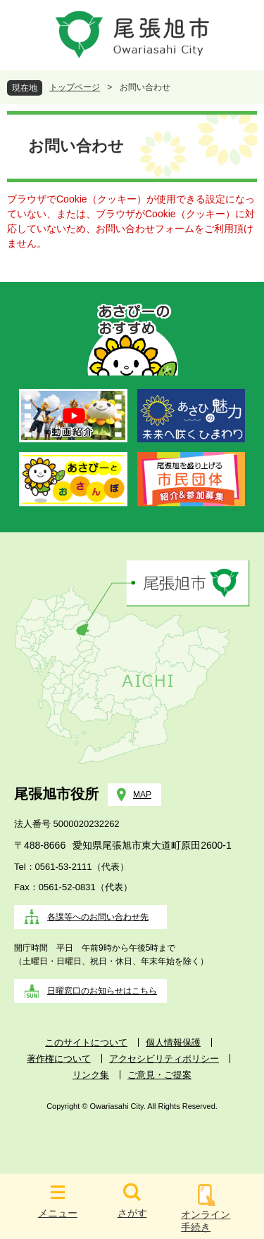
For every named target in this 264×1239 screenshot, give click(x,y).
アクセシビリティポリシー (164, 1058)
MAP (142, 795)
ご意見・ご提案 (159, 1075)
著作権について (59, 1058)
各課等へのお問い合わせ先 (98, 917)
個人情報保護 (173, 1042)
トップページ (74, 87)
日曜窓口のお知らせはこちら (102, 991)
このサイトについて (86, 1042)
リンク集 (91, 1075)
